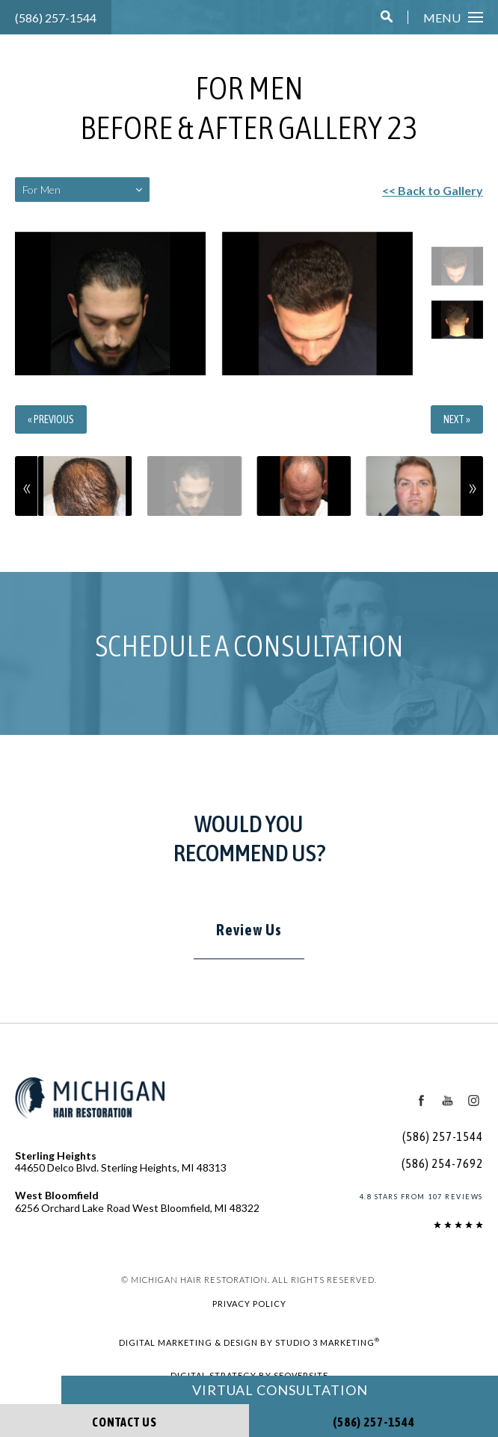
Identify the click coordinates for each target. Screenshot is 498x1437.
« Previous (50, 419)
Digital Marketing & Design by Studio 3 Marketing (249, 1341)
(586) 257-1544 (56, 17)
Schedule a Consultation (249, 645)
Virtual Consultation (279, 1390)
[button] (388, 17)
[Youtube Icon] (446, 1100)
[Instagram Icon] (473, 1100)
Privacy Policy (249, 1303)
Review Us (249, 929)
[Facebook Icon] (420, 1100)
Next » (457, 419)
